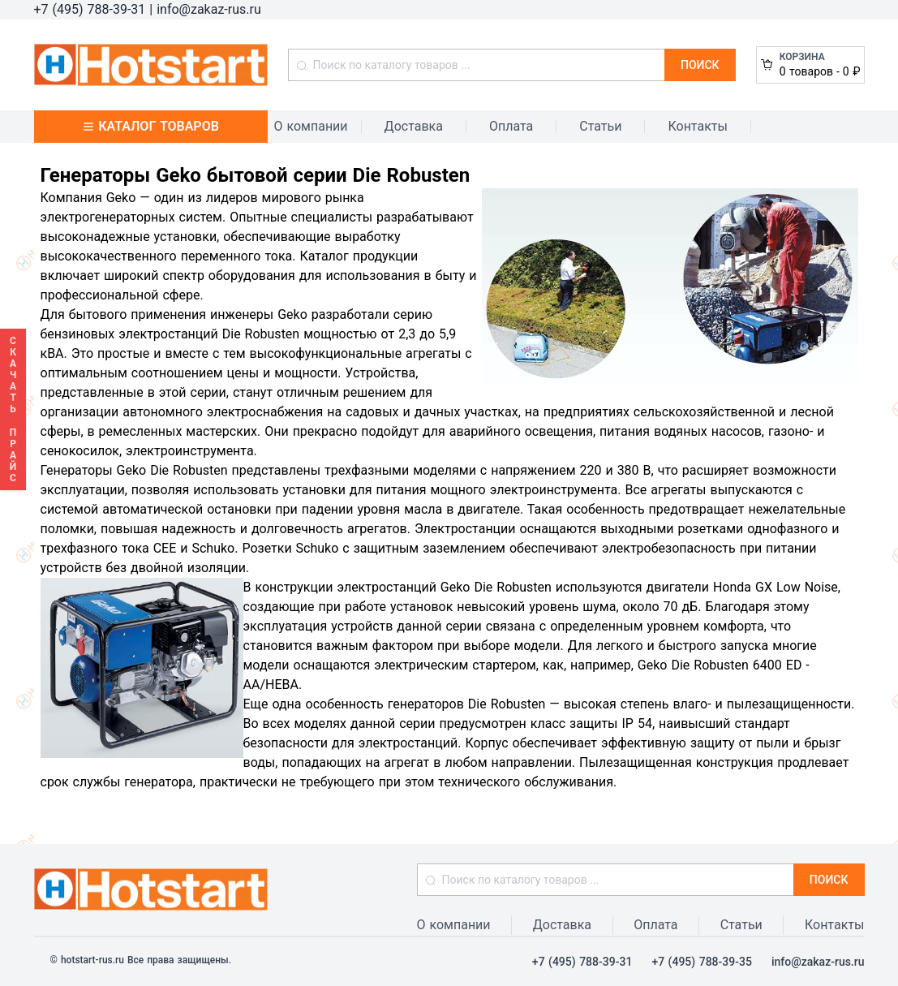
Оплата (511, 126)
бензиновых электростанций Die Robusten (170, 334)
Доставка (414, 126)
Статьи (600, 126)
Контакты (697, 126)
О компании (311, 126)
